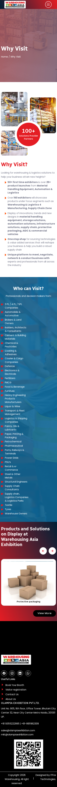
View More (45, 613)
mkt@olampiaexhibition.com (17, 734)
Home (4, 56)
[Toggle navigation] (48, 4)
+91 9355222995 (10, 723)
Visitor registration (15, 689)
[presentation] (43, 551)
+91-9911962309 (30, 723)
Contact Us (12, 694)
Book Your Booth (14, 685)
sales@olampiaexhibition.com (18, 730)
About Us (10, 699)
